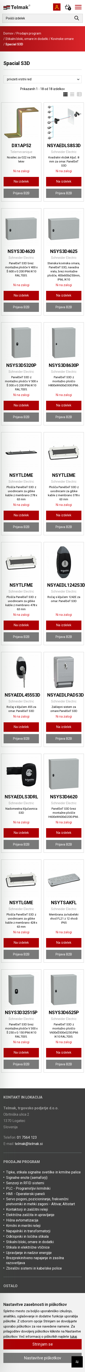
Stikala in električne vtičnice (28, 1247)
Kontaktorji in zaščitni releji (27, 1209)
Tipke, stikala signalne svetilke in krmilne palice (43, 1172)
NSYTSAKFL (64, 902)
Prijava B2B (21, 193)
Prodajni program (28, 33)
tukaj (73, 1337)
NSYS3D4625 (63, 251)
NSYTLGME (21, 902)
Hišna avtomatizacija (22, 1220)
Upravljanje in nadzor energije (29, 1253)
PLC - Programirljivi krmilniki (28, 1188)
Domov (8, 33)
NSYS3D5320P (21, 365)
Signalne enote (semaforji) (26, 1177)
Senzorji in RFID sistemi (25, 1183)
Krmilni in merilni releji (23, 1226)
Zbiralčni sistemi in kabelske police (34, 1268)
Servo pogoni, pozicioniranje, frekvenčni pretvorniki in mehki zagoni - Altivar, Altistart (40, 1201)
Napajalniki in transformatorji (28, 1231)
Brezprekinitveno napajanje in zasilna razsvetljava (35, 1260)
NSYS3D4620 (21, 251)
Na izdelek (21, 181)
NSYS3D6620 (63, 797)
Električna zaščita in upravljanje (30, 1215)
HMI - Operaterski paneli (25, 1194)
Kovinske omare (62, 39)
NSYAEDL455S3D (22, 695)
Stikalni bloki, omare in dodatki (26, 39)
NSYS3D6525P (64, 1012)
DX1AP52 (21, 145)
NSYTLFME (21, 585)
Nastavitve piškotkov (42, 1358)
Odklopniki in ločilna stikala (27, 1236)
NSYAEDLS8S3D (64, 145)
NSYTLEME (63, 475)
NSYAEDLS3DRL (21, 797)
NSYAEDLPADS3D (65, 695)
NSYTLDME (21, 475)
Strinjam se (42, 1344)
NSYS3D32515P (21, 1012)
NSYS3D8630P (64, 365)
